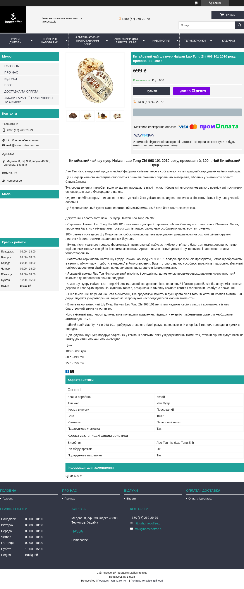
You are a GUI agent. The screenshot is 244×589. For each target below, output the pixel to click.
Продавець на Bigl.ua (122, 576)
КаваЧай (228, 40)
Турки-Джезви (16, 40)
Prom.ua (142, 572)
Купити (151, 91)
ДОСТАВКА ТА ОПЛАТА (21, 91)
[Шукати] (239, 25)
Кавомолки (161, 40)
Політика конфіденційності (147, 580)
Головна (7, 498)
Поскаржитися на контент (112, 580)
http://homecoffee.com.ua (22, 140)
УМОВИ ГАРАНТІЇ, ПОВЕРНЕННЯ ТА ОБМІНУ (28, 99)
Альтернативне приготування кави (87, 41)
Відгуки (131, 498)
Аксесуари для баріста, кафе (126, 40)
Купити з (192, 91)
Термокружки (195, 40)
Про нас (69, 498)
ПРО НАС (11, 72)
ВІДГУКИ (10, 79)
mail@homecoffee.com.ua (22, 145)
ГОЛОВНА (11, 66)
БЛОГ (8, 85)
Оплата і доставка (200, 498)
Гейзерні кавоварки (49, 40)
